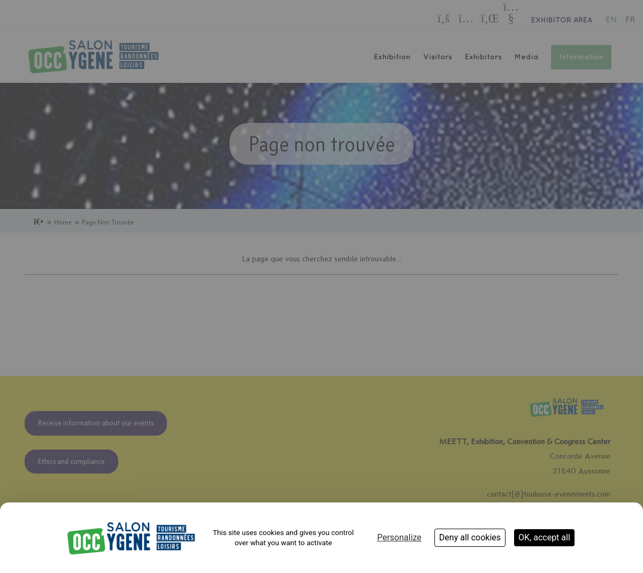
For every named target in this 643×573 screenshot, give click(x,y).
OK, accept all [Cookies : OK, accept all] (544, 537)
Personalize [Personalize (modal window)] (399, 537)
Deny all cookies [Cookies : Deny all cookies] (470, 537)
